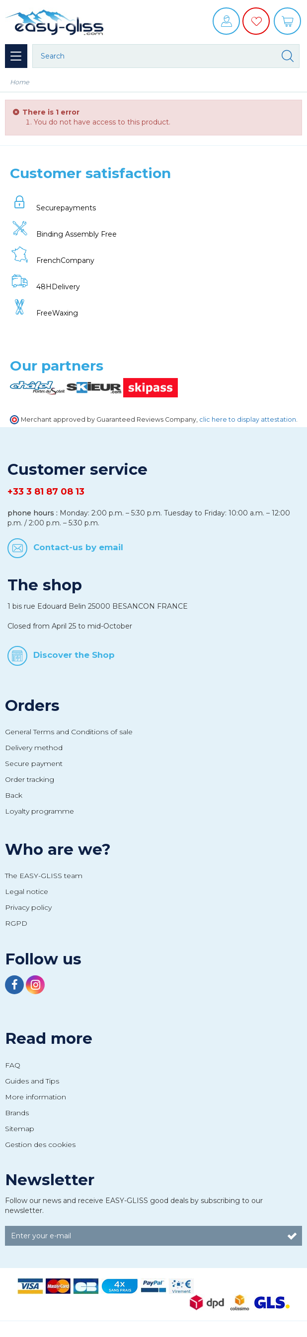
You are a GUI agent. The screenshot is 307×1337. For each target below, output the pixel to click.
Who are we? (58, 849)
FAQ (12, 1065)
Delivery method (34, 747)
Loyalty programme (39, 811)
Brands (17, 1112)
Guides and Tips (32, 1081)
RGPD (16, 923)
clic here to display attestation (247, 419)
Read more (48, 1038)
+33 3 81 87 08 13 (45, 491)
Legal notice (26, 891)
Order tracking (29, 779)
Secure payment (34, 763)
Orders (32, 705)
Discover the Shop (74, 655)
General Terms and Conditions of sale (69, 731)
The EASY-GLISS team (43, 875)
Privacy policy (28, 907)
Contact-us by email (78, 547)
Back (13, 795)
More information (35, 1096)
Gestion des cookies (40, 1144)
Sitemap (19, 1128)
